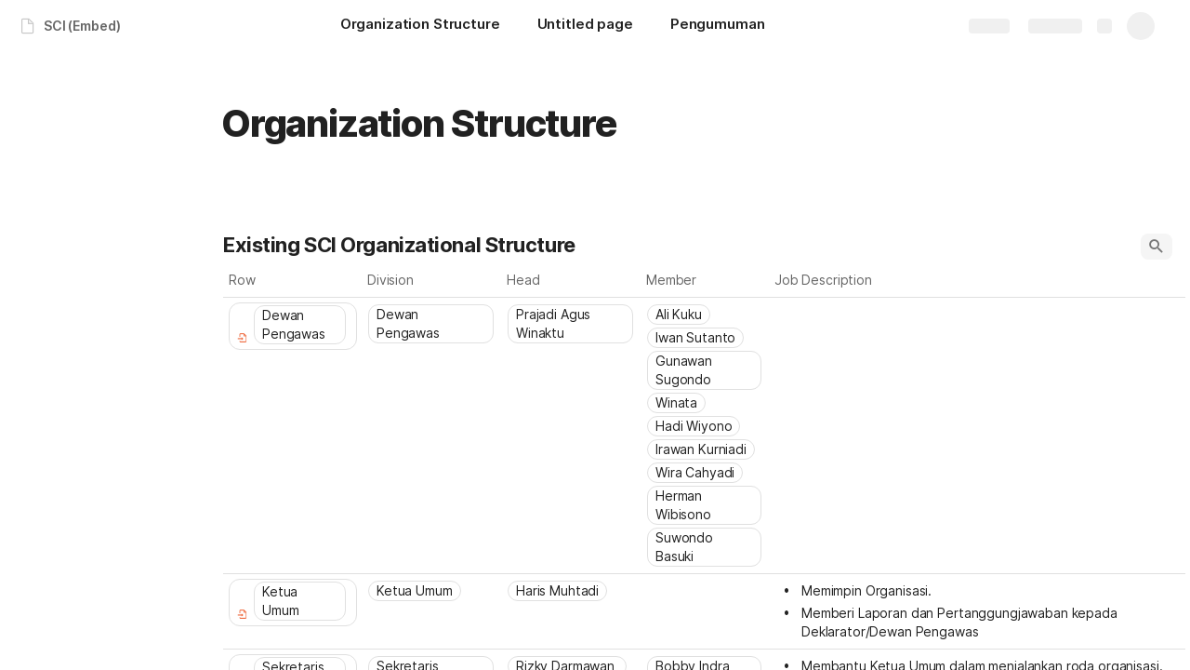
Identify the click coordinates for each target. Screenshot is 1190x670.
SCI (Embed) (82, 26)
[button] (1156, 247)
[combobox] (432, 323)
